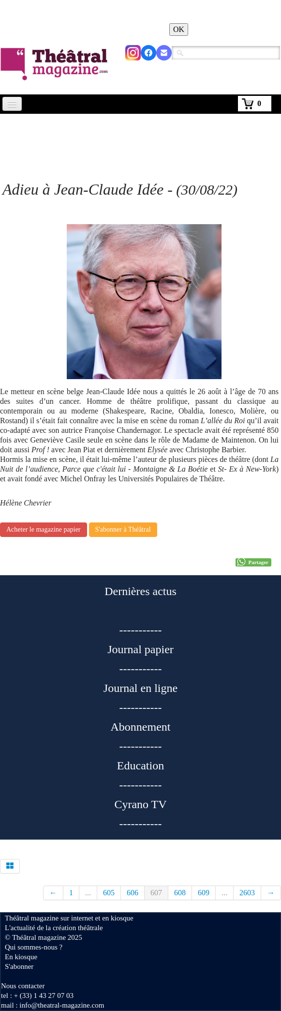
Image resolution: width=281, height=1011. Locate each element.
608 (180, 892)
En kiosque (21, 957)
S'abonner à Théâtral (123, 529)
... (88, 892)
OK (178, 29)
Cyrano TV (140, 804)
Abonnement (141, 726)
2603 (247, 892)
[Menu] (12, 104)
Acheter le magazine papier (43, 529)
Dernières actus (140, 591)
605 (109, 892)
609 (203, 892)
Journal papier (140, 649)
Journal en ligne (140, 688)
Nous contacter (22, 986)
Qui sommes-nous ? (33, 947)
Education (140, 765)
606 (132, 892)
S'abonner (19, 966)
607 (156, 892)
